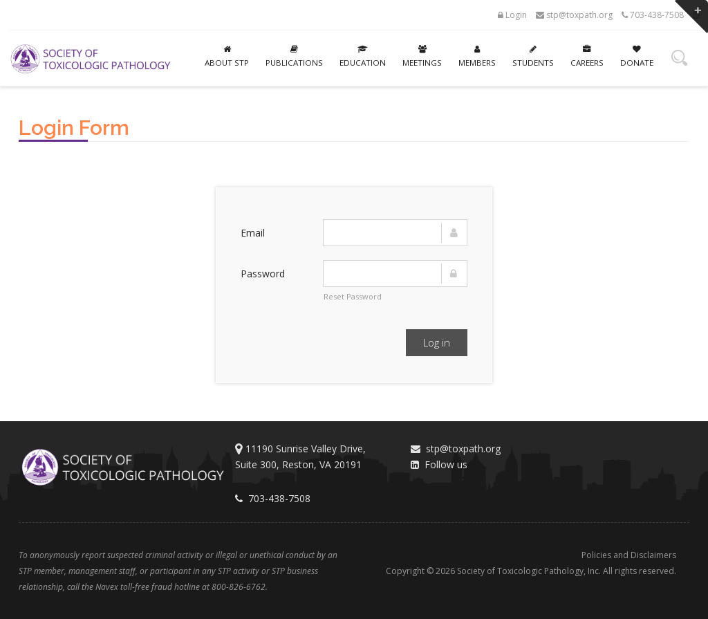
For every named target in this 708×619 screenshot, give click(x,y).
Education (362, 57)
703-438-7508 (653, 15)
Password (263, 273)
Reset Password (353, 296)
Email (253, 232)
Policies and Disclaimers (628, 555)
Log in (436, 342)
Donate (636, 57)
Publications (294, 57)
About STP (227, 57)
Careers (587, 57)
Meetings (422, 57)
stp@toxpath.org (574, 15)
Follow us (439, 464)
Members (477, 57)
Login (512, 15)
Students (533, 57)
